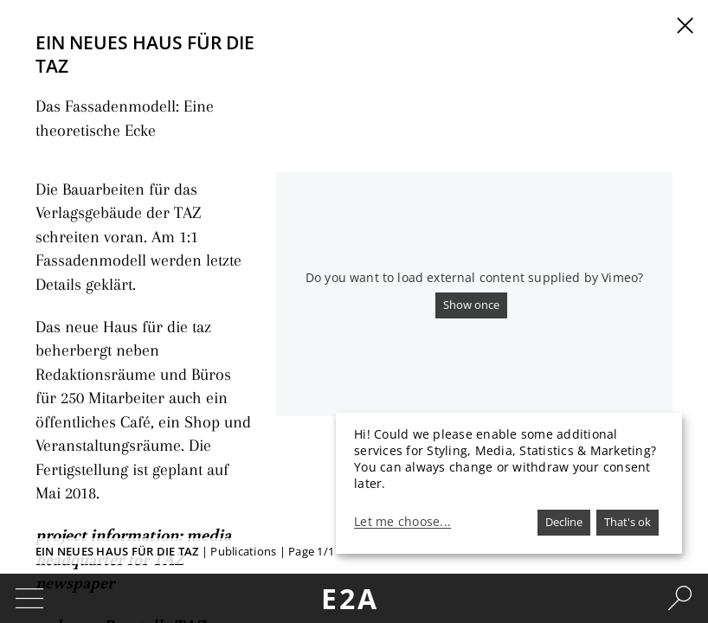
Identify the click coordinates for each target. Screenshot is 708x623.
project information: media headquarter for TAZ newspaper (136, 435)
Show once (471, 304)
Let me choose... (402, 522)
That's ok (627, 522)
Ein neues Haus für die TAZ (117, 551)
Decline (563, 522)
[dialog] (509, 483)
